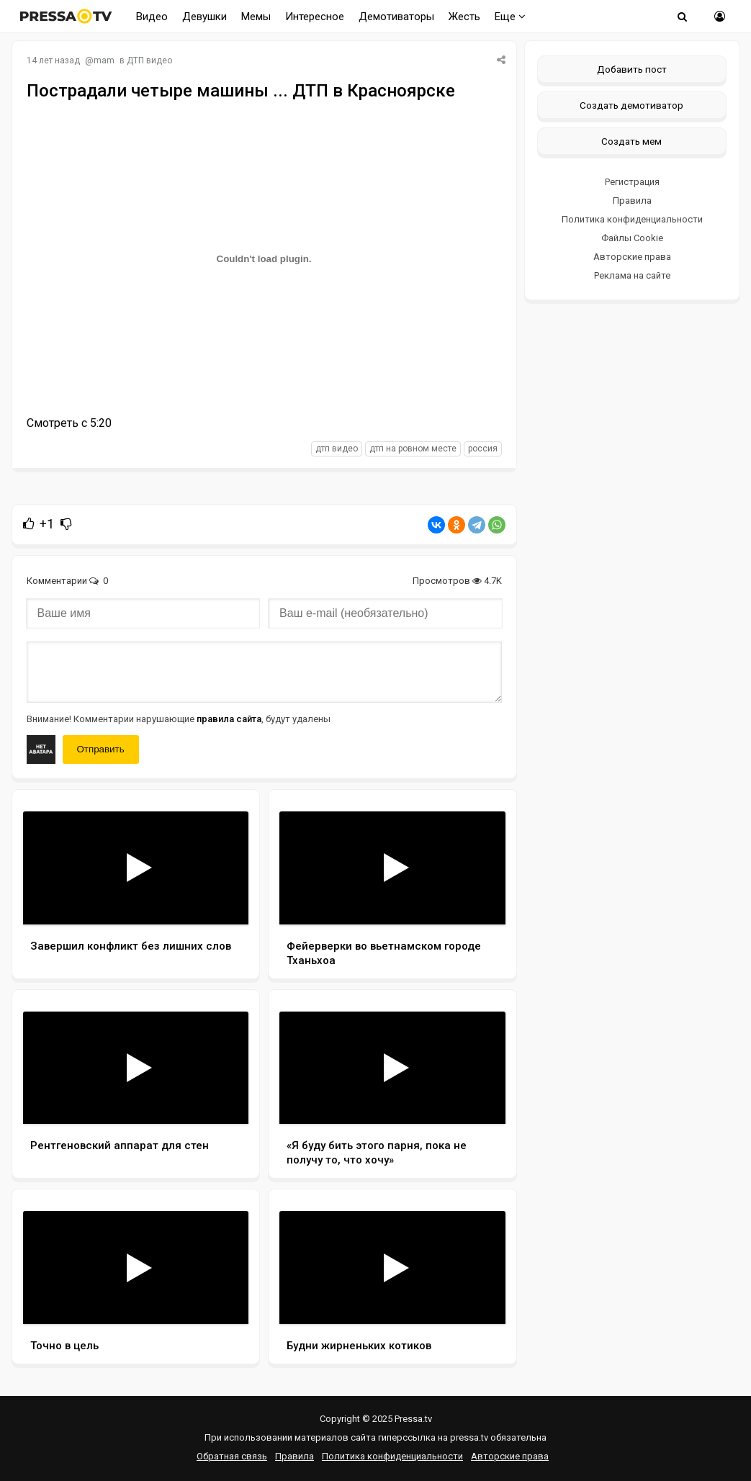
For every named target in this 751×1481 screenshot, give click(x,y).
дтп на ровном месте (413, 449)
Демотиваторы (396, 16)
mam (104, 60)
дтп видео (336, 449)
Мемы (256, 16)
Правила (632, 200)
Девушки (204, 16)
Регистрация (632, 181)
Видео (152, 16)
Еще (510, 16)
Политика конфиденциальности (632, 219)
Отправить (101, 749)
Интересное (314, 16)
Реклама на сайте (632, 275)
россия (483, 449)
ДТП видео (149, 60)
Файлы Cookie (632, 238)
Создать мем (631, 141)
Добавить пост (632, 69)
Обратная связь (232, 1456)
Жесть (464, 16)
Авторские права (632, 256)
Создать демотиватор (631, 105)
